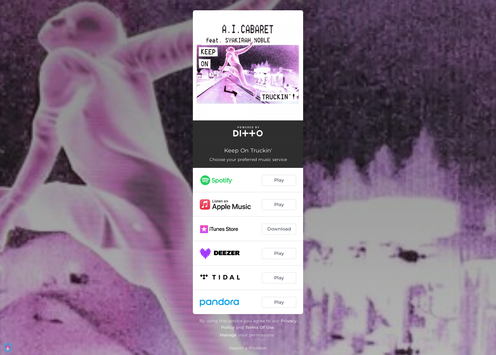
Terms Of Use (259, 327)
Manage (228, 334)
